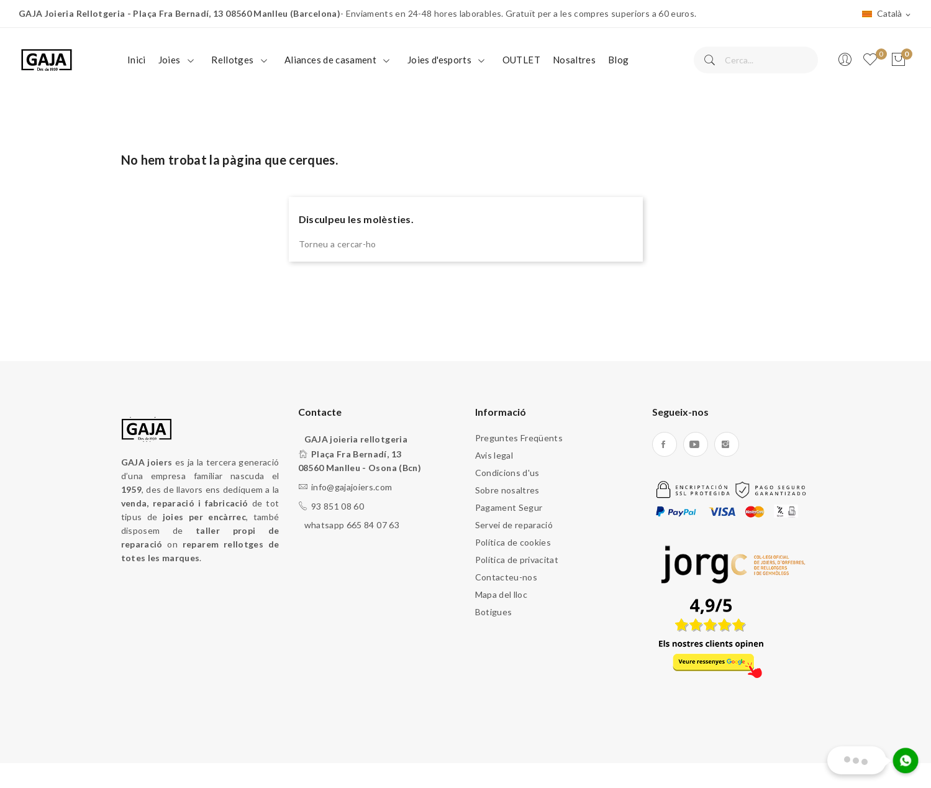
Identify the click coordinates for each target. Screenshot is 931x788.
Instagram (726, 444)
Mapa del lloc (501, 594)
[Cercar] (756, 60)
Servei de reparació (514, 525)
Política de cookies (513, 542)
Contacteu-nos (506, 577)
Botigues (493, 612)
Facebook (664, 444)
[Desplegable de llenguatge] (887, 14)
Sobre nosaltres (507, 490)
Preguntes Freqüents (519, 438)
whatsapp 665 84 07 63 (351, 525)
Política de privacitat (517, 559)
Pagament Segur (509, 507)
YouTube (695, 444)
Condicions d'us (507, 472)
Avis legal (494, 455)
